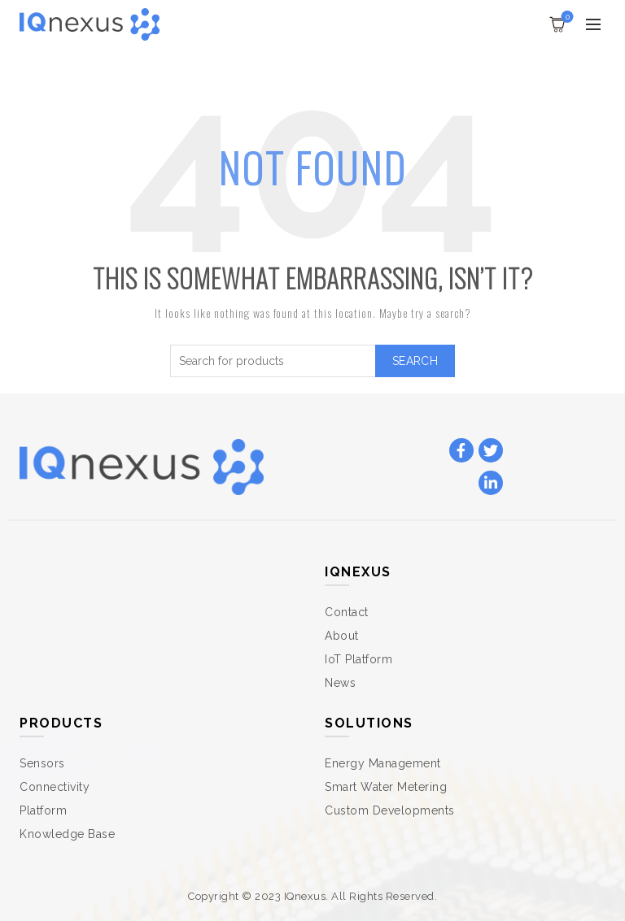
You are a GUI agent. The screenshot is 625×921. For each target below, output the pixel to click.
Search (415, 360)
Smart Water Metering (386, 786)
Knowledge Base (67, 834)
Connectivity (55, 786)
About (342, 635)
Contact (347, 612)
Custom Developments (390, 810)
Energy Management (383, 763)
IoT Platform (358, 659)
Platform (43, 810)
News (340, 682)
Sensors (42, 763)
